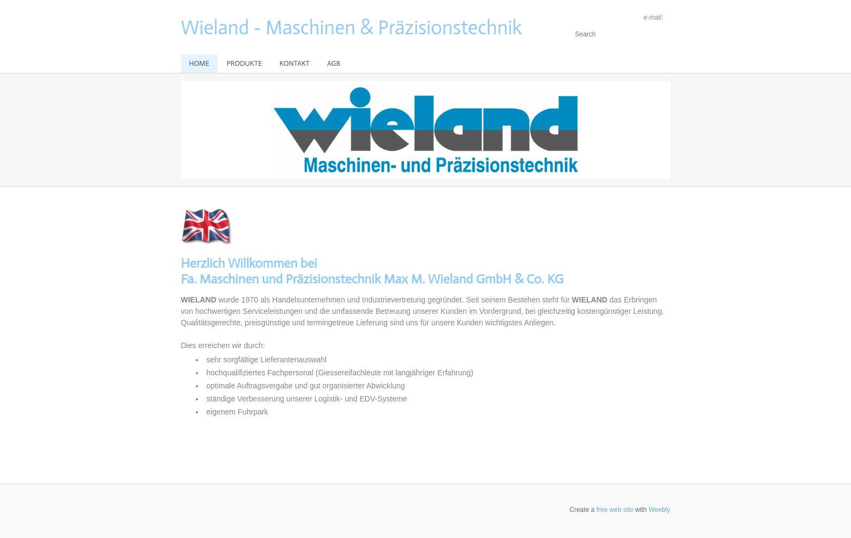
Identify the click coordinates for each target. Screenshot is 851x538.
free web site (615, 510)
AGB (333, 63)
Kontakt (294, 63)
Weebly (659, 510)
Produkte (244, 63)
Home (199, 63)
